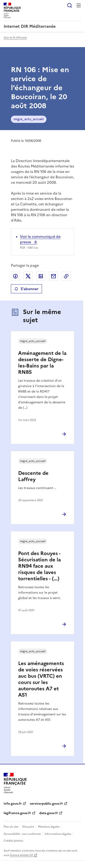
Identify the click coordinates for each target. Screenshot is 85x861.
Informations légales (58, 834)
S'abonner (26, 289)
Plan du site (11, 827)
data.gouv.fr (48, 813)
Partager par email (53, 276)
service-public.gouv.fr (46, 803)
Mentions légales (49, 827)
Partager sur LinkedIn (40, 276)
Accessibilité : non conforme (22, 834)
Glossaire (28, 827)
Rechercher (69, 5)
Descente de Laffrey (33, 476)
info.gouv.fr (13, 803)
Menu (78, 5)
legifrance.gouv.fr (17, 813)
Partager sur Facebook (15, 276)
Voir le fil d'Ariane (15, 38)
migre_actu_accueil (29, 119)
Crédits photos (13, 841)
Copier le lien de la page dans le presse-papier (66, 276)
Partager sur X (28, 276)
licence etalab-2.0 (21, 855)
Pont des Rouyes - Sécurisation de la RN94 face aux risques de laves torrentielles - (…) (39, 566)
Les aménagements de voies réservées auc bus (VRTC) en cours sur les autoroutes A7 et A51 (41, 679)
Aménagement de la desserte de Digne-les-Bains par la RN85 (42, 362)
